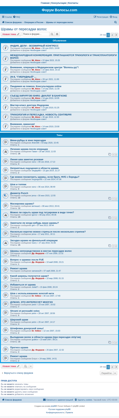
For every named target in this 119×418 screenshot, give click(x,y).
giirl (33, 225)
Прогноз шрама (19, 347)
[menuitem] (16, 17)
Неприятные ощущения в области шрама (34, 168)
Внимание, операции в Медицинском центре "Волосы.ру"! (44, 67)
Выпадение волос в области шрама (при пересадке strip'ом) (45, 337)
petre (34, 304)
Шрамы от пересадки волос (24, 29)
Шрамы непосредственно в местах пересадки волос (41, 251)
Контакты (73, 3)
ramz (34, 162)
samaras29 (36, 271)
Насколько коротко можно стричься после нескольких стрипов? (48, 231)
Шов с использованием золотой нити (32, 293)
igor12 (34, 215)
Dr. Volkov (36, 296)
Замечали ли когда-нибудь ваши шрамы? (34, 223)
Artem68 (35, 143)
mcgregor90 (37, 179)
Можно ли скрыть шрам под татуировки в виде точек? (42, 212)
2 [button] (112, 35)
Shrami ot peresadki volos (25, 311)
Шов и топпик (18, 184)
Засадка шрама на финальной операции (34, 240)
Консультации (58, 3)
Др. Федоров (38, 253)
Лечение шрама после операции (29, 149)
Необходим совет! (38, 50)
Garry (34, 243)
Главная (45, 3)
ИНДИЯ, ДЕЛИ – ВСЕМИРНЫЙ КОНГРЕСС (34, 45)
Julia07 (35, 287)
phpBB (53, 406)
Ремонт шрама (18, 268)
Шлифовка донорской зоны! (27, 328)
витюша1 (36, 206)
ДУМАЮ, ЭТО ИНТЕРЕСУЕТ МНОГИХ (31, 302)
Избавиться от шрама (23, 284)
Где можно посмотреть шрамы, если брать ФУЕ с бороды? (44, 177)
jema (34, 195)
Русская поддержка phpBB (59, 409)
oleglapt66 (36, 170)
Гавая (34, 151)
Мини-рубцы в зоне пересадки (28, 140)
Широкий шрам (19, 319)
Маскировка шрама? (22, 203)
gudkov (35, 339)
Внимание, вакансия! (22, 124)
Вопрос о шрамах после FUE (27, 259)
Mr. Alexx (36, 48)
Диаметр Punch (19, 193)
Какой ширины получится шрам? (29, 276)
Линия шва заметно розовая (26, 159)
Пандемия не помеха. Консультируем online (35, 86)
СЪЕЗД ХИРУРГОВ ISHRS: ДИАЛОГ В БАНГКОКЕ (38, 95)
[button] (116, 35)
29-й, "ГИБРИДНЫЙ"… (23, 76)
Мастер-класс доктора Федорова (29, 105)
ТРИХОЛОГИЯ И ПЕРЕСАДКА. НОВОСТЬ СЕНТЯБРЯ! (41, 114)
